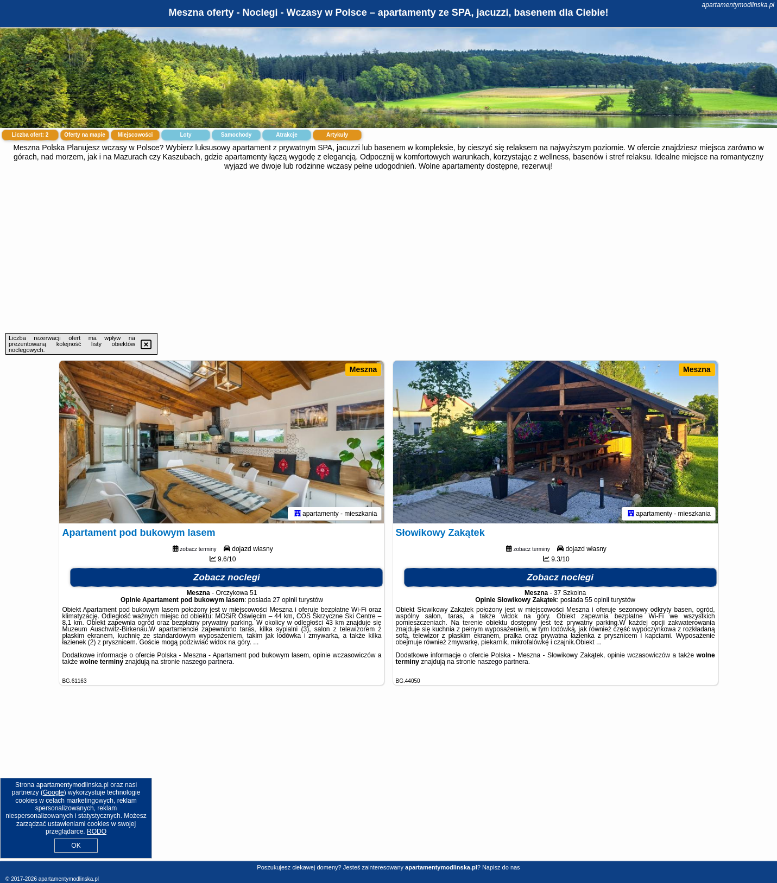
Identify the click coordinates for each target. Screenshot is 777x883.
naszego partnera (207, 662)
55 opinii (597, 600)
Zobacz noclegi (226, 577)
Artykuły (337, 135)
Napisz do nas (501, 867)
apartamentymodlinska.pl (738, 5)
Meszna (363, 369)
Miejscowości (135, 135)
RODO (96, 831)
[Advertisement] (389, 252)
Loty (185, 135)
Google (53, 792)
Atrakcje (286, 135)
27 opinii (285, 600)
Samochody (236, 135)
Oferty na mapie (84, 135)
